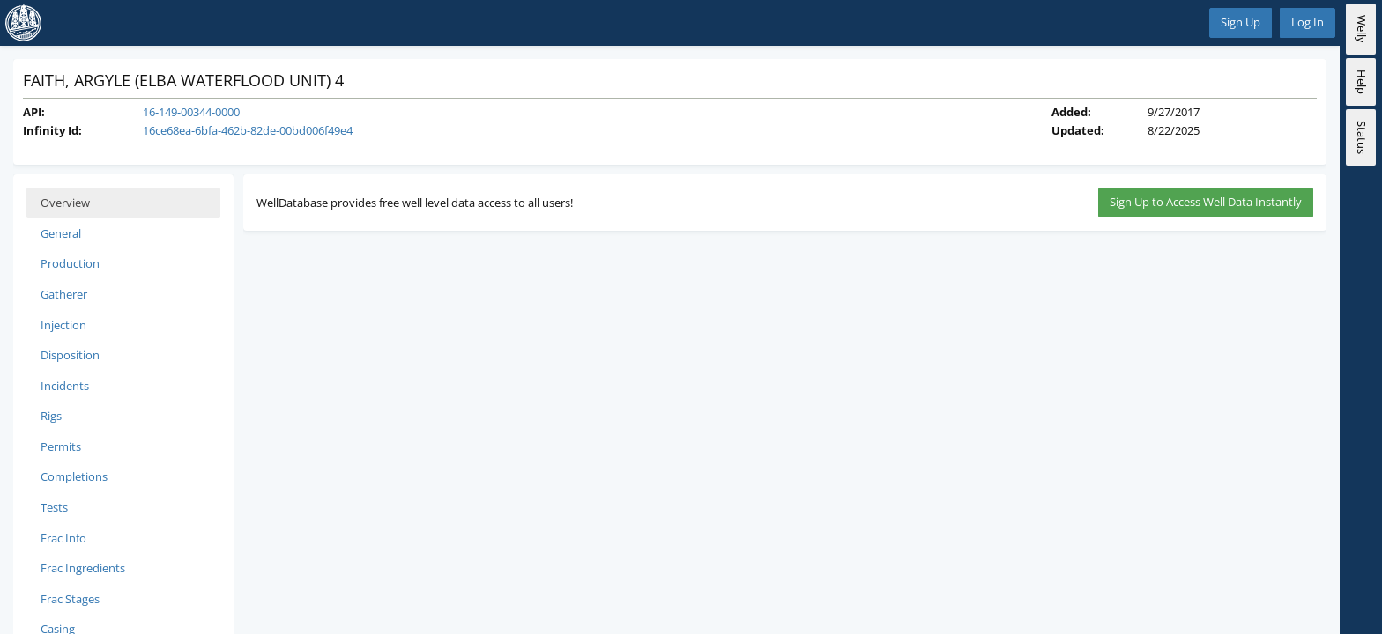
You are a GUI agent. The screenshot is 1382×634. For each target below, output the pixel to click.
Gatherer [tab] (64, 294)
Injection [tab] (63, 325)
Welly (1362, 29)
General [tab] (61, 233)
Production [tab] (70, 263)
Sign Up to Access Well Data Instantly (1206, 202)
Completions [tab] (74, 476)
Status (1362, 137)
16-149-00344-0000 (191, 112)
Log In (1307, 22)
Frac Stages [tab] (70, 599)
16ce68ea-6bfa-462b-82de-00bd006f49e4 (248, 130)
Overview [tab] (65, 202)
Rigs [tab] (51, 416)
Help (1362, 82)
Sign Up (1240, 22)
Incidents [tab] (65, 386)
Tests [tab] (54, 507)
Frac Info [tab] (63, 538)
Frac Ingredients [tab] (83, 568)
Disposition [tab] (70, 355)
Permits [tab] (61, 446)
